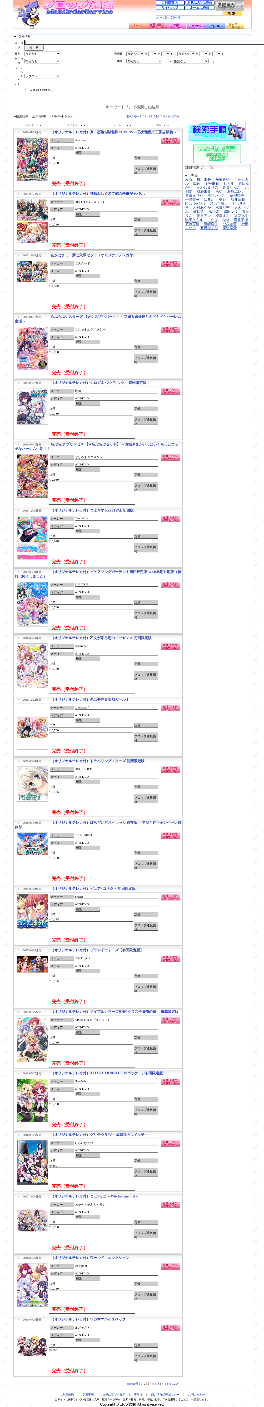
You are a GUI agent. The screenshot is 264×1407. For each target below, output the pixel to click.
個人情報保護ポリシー (165, 1394)
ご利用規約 (67, 1394)
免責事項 (88, 1394)
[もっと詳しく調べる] (168, 17)
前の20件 (132, 116)
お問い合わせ (196, 1394)
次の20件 (173, 116)
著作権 (138, 1394)
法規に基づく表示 (113, 1394)
